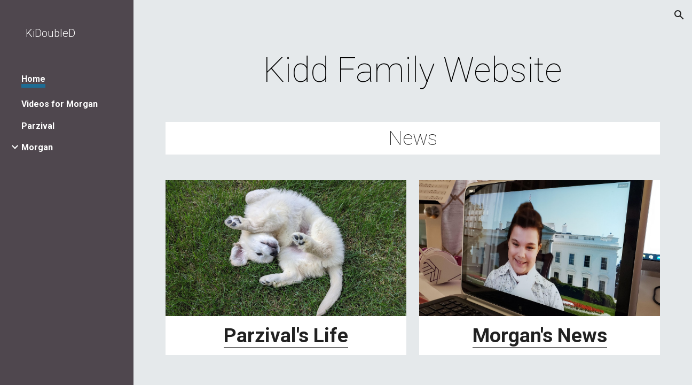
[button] (679, 15)
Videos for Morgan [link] (59, 104)
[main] (413, 70)
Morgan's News (540, 335)
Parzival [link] (37, 126)
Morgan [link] (37, 147)
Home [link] (33, 79)
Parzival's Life (286, 335)
